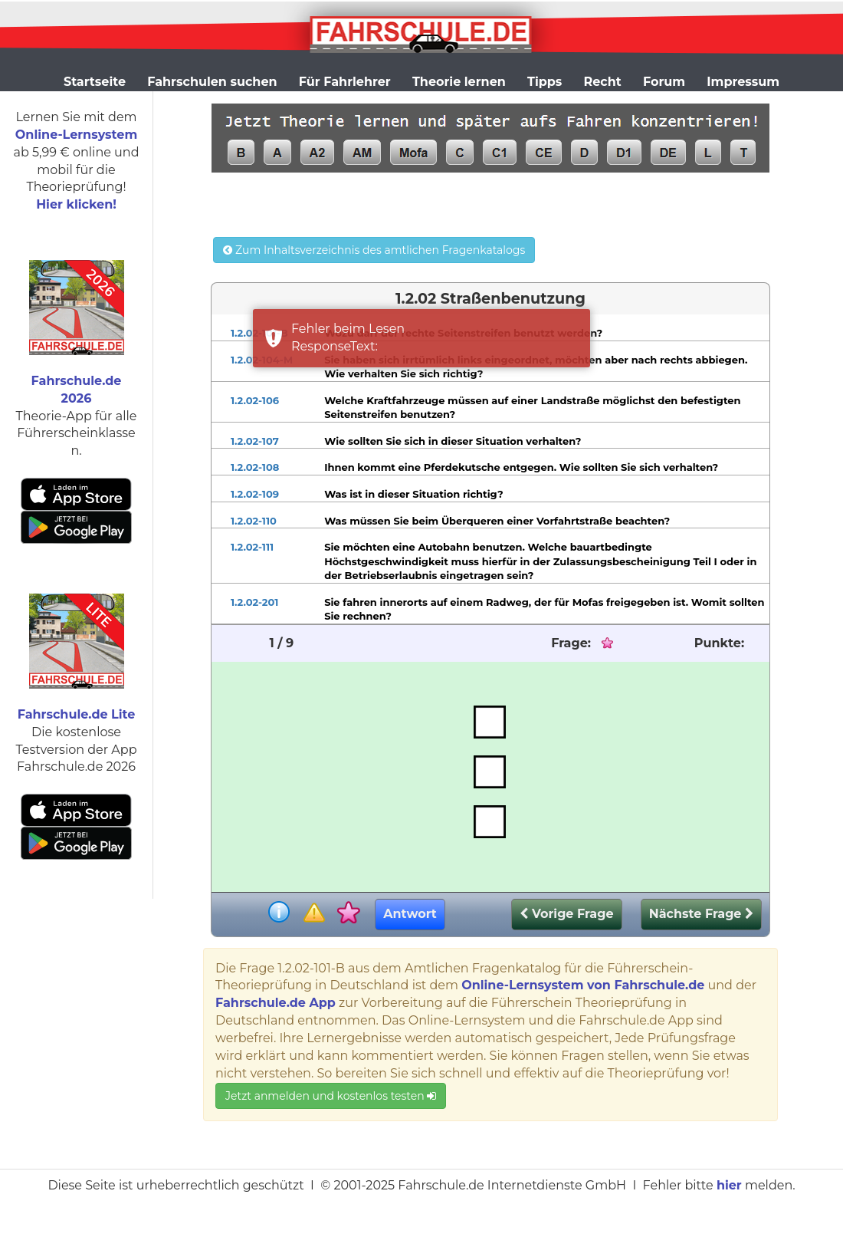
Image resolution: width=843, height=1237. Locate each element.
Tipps (544, 81)
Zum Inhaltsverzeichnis (374, 250)
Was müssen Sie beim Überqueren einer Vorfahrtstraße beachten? (497, 521)
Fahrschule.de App (275, 1002)
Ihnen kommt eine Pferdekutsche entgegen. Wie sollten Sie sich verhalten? (521, 467)
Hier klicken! (76, 204)
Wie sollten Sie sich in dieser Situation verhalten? (452, 441)
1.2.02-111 (252, 547)
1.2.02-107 (255, 441)
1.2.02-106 (255, 400)
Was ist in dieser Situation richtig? (414, 494)
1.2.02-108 (255, 467)
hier (729, 1185)
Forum (664, 81)
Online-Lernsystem (76, 134)
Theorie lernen (459, 81)
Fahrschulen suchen (212, 81)
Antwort (409, 913)
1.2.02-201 (254, 602)
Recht (603, 81)
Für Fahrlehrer (345, 81)
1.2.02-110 (254, 521)
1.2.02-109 (255, 494)
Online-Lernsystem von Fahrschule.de (582, 985)
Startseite (95, 81)
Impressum (743, 81)
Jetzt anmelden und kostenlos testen (330, 1096)
